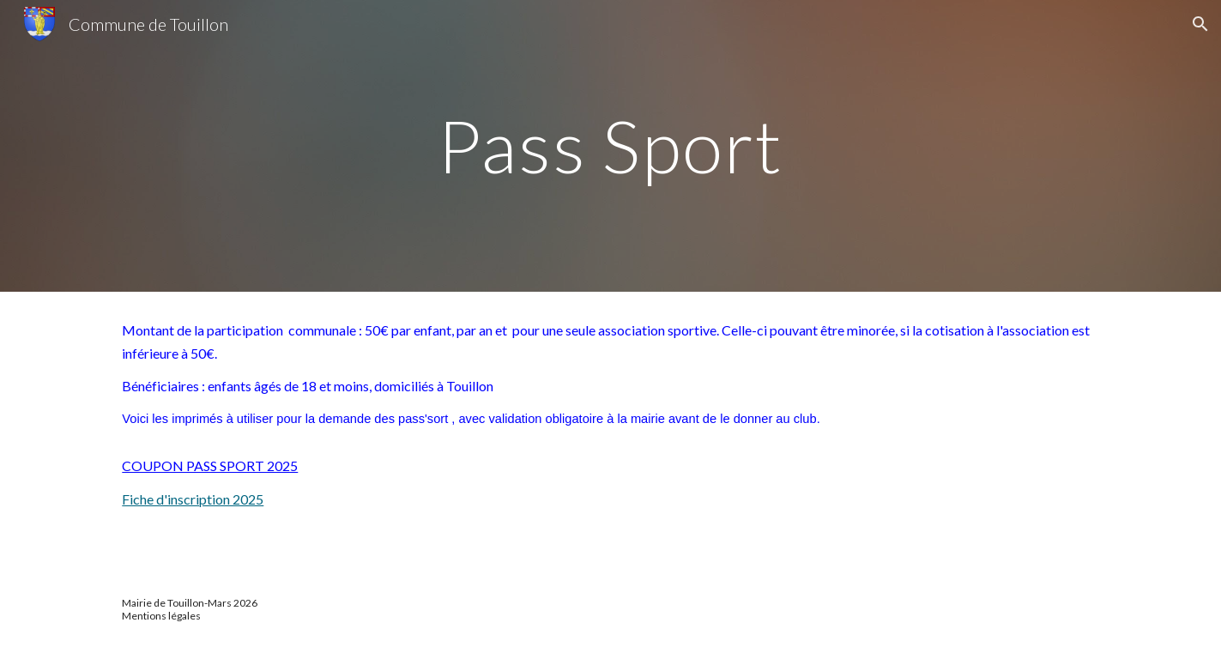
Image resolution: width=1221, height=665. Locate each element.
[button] (1200, 24)
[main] (611, 145)
